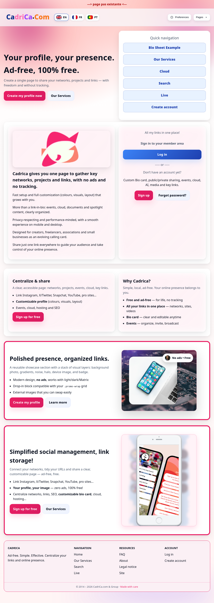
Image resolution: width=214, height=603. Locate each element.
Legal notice (128, 567)
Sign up (144, 195)
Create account (164, 107)
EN (61, 17)
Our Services (61, 96)
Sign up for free (28, 317)
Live (164, 95)
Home (78, 554)
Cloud (164, 71)
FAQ (122, 554)
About (123, 561)
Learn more (58, 402)
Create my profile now (24, 96)
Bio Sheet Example (164, 47)
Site (122, 573)
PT (92, 17)
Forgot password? (172, 195)
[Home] (28, 17)
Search (164, 83)
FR (77, 17)
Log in (162, 154)
